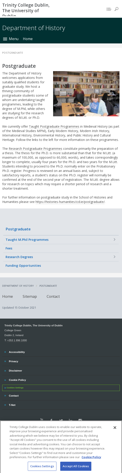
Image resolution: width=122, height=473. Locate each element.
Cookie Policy (17, 379)
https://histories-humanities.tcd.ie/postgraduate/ (70, 202)
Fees (9, 248)
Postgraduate (18, 229)
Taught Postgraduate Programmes (54, 126)
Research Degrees (19, 257)
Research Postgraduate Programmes (35, 148)
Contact (53, 296)
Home (28, 38)
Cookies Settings (15, 388)
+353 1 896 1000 (17, 340)
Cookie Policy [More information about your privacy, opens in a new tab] (91, 460)
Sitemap (30, 296)
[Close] (115, 431)
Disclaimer (15, 370)
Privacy (13, 361)
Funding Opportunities (23, 265)
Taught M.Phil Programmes (27, 239)
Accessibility (17, 351)
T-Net (12, 404)
